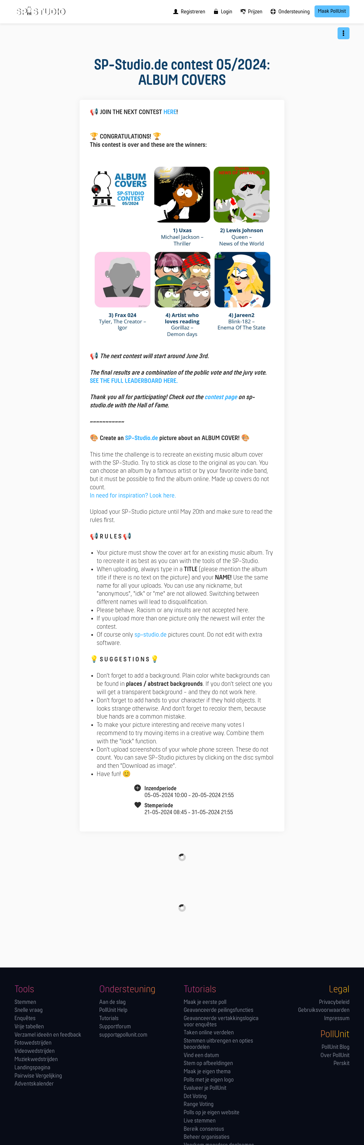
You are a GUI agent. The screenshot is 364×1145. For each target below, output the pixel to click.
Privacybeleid (334, 1002)
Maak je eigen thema (207, 1072)
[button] (343, 33)
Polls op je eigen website (211, 1113)
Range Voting (199, 1104)
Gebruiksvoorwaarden (323, 1010)
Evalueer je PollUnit (205, 1088)
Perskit (341, 1063)
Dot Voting (195, 1096)
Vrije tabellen (29, 1027)
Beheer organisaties (206, 1137)
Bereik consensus (204, 1129)
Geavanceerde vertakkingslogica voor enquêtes (221, 1022)
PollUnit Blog (335, 1047)
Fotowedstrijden (33, 1043)
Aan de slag (112, 1002)
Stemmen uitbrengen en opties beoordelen (218, 1044)
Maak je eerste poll (205, 1002)
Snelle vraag (29, 1010)
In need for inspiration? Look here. (133, 495)
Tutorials (109, 1019)
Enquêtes (25, 1019)
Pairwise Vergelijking (38, 1076)
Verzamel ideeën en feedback (48, 1035)
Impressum (336, 1019)
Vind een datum (201, 1056)
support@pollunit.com (123, 1035)
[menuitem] (187, 11)
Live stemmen (200, 1121)
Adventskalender (34, 1084)
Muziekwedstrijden (36, 1060)
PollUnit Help (113, 1010)
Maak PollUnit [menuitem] (332, 11)
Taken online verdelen (209, 1033)
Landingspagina (32, 1068)
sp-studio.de (151, 635)
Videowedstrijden (35, 1051)
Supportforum (115, 1027)
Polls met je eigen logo (209, 1080)
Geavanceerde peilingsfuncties (218, 1010)
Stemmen (25, 1002)
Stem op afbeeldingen (208, 1063)
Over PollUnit (334, 1056)
